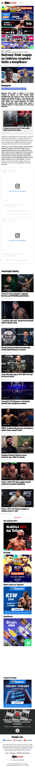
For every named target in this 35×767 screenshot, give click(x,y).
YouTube (28, 740)
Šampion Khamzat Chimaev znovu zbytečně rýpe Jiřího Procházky (14, 456)
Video (8, 424)
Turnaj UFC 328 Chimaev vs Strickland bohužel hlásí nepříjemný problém (15, 403)
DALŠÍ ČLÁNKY (17, 517)
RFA (9, 50)
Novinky (6, 50)
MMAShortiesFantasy (23, 753)
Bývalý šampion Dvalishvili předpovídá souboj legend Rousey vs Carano (15, 349)
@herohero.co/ (22, 726)
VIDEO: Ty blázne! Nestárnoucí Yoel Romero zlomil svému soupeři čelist (17, 430)
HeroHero (13, 753)
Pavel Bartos (18, 65)
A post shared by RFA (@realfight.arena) (17, 211)
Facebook (7, 740)
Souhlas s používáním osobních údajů (13, 765)
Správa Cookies (24, 763)
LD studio (27, 765)
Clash (9, 124)
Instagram (17, 740)
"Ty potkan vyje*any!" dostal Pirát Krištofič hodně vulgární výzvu (17, 322)
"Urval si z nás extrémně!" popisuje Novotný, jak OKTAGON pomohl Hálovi (15, 295)
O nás (7, 753)
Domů (2, 50)
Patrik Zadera (15, 88)
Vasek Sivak (22, 88)
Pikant (12, 124)
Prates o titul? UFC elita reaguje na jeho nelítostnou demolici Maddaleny (16, 483)
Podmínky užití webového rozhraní (14, 763)
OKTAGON (9, 290)
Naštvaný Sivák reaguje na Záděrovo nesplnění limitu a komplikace (14, 52)
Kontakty (27, 750)
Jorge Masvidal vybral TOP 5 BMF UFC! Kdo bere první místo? (17, 376)
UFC (8, 397)
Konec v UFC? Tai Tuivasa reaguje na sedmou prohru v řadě (15, 510)
